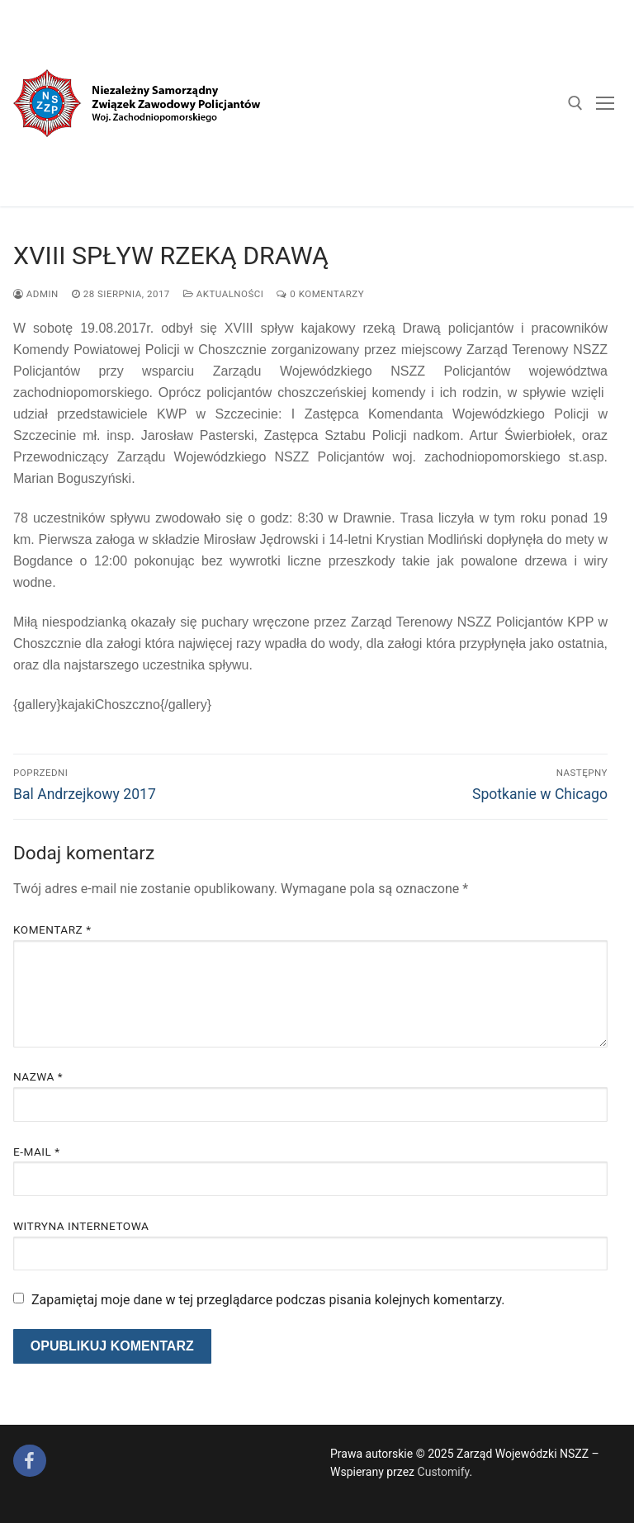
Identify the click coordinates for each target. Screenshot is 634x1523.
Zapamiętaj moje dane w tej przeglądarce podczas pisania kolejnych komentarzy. (268, 1300)
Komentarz (52, 929)
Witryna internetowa (81, 1225)
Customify (444, 1471)
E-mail (36, 1151)
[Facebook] (29, 1461)
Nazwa (38, 1076)
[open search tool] (575, 103)
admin (36, 294)
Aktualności (223, 294)
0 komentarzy (320, 294)
